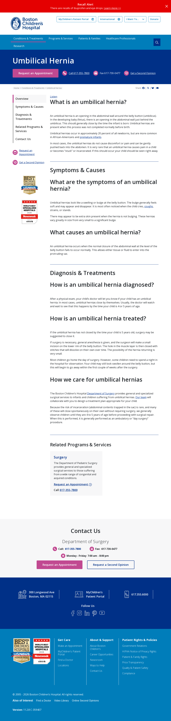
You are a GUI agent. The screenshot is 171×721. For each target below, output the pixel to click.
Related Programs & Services (29, 129)
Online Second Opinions (85, 700)
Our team (141, 397)
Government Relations (134, 645)
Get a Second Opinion (144, 73)
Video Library (61, 700)
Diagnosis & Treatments (23, 117)
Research (19, 46)
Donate (154, 19)
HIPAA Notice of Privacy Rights (139, 651)
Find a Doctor (65, 659)
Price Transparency (133, 662)
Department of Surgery (101, 393)
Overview (21, 99)
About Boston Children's (98, 647)
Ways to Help (97, 665)
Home (16, 88)
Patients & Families (89, 38)
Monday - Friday (76, 555)
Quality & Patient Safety (135, 667)
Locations (63, 665)
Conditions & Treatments (28, 38)
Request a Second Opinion (111, 565)
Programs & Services (61, 38)
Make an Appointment (70, 645)
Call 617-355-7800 (80, 73)
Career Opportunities (101, 654)
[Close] (167, 6)
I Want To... (132, 19)
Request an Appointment (36, 73)
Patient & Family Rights (134, 656)
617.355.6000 (140, 594)
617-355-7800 (68, 490)
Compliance (128, 673)
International (107, 19)
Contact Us (23, 139)
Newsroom (96, 659)
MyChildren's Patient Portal (74, 19)
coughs (148, 206)
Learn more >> (112, 8)
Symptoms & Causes (29, 106)
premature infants (90, 137)
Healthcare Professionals (120, 38)
